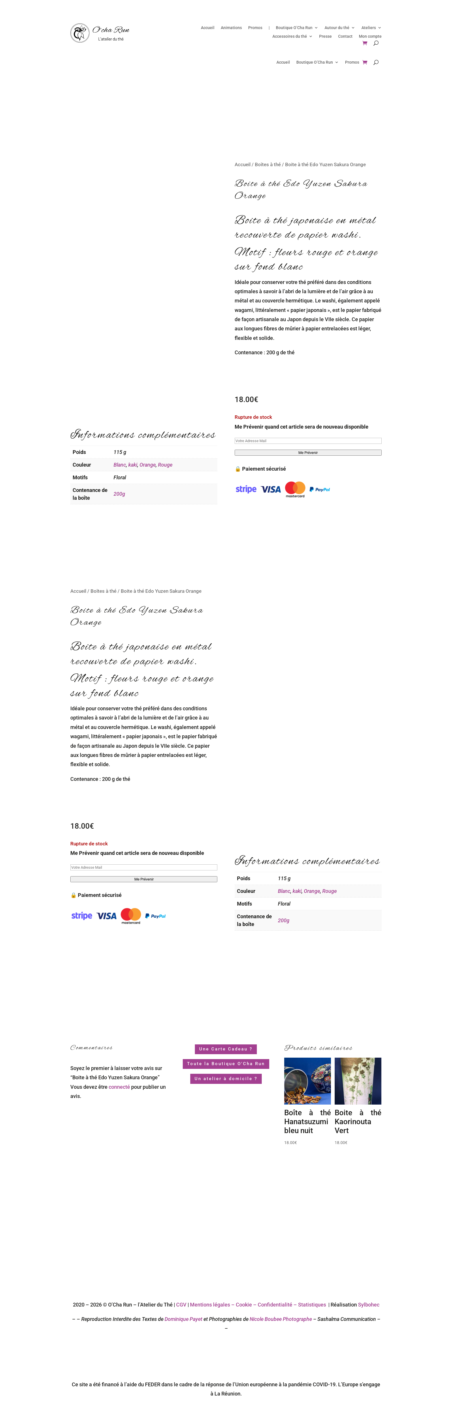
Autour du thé (337, 28)
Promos (255, 28)
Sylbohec (368, 1305)
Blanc (120, 465)
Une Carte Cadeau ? (226, 1049)
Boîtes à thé (268, 164)
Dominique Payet (183, 1319)
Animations (231, 28)
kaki (132, 465)
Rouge (165, 465)
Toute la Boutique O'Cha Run (226, 1063)
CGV (181, 1305)
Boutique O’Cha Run (294, 28)
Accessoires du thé (289, 36)
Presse (325, 36)
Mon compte (370, 36)
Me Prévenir (308, 452)
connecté (119, 1087)
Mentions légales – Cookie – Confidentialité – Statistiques (258, 1305)
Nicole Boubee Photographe (280, 1319)
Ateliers (368, 28)
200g (119, 494)
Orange (148, 465)
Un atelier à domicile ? (226, 1078)
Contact (345, 36)
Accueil (207, 28)
